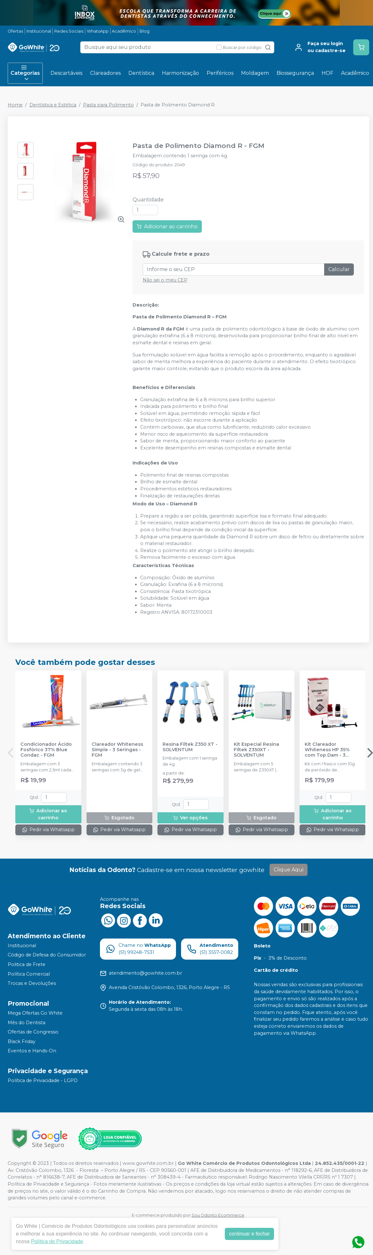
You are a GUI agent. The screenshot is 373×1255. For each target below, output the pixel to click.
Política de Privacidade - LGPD (43, 1080)
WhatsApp (98, 31)
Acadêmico (124, 31)
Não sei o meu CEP (165, 280)
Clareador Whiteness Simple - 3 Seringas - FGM (117, 750)
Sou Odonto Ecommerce (218, 1215)
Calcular (339, 269)
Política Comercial (29, 974)
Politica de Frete (26, 964)
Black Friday (21, 1041)
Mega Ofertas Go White (35, 1013)
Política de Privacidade (57, 1241)
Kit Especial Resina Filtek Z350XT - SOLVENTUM (256, 750)
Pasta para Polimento (108, 105)
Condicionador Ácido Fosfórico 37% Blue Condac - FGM (46, 750)
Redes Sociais (68, 31)
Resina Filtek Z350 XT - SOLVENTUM (190, 747)
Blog (144, 31)
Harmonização (180, 73)
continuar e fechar (249, 1233)
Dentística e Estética (52, 105)
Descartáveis (66, 73)
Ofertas (15, 31)
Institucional (39, 31)
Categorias (25, 73)
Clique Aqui (288, 870)
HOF (327, 73)
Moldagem (255, 73)
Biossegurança (295, 73)
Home (15, 105)
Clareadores (105, 73)
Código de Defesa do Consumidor (47, 955)
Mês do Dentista (26, 1022)
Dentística (141, 73)
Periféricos (220, 73)
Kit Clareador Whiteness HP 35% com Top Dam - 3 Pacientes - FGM (327, 750)
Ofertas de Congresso (33, 1032)
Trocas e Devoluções (32, 983)
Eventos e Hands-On (32, 1051)
